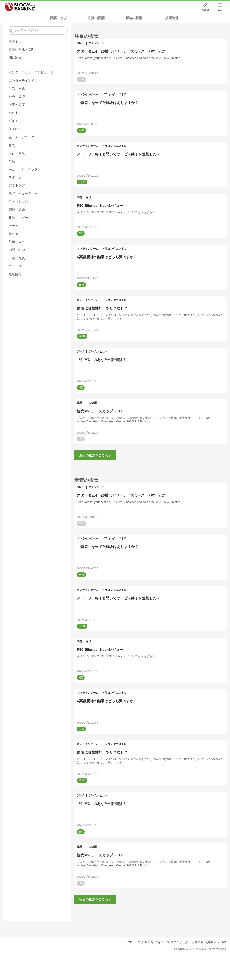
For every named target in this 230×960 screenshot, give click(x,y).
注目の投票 (96, 18)
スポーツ (15, 177)
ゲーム (81, 351)
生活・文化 (17, 88)
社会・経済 (17, 96)
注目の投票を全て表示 (95, 455)
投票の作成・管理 (21, 49)
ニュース (15, 266)
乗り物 (13, 233)
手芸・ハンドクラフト (25, 169)
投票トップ (58, 18)
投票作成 (205, 10)
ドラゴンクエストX (114, 94)
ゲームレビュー (98, 351)
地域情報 (15, 274)
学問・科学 (17, 250)
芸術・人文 (17, 242)
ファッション (18, 201)
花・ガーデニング (21, 137)
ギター (90, 197)
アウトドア (17, 185)
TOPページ (133, 942)
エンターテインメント (25, 80)
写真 (12, 161)
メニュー (219, 10)
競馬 (79, 402)
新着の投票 (133, 18)
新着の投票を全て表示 (95, 899)
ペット (13, 112)
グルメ (13, 120)
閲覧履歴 (15, 57)
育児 (12, 145)
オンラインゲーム (87, 94)
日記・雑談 (17, 258)
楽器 (79, 197)
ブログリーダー (181, 942)
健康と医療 (17, 104)
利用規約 (211, 942)
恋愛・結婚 (17, 209)
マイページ (162, 942)
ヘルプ (222, 942)
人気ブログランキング (20, 7)
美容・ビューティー (23, 193)
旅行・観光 (17, 153)
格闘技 (81, 43)
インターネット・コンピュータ (31, 72)
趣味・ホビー (18, 217)
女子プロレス (97, 43)
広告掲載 (197, 942)
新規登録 (147, 942)
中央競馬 (91, 402)
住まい (13, 129)
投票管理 (172, 18)
